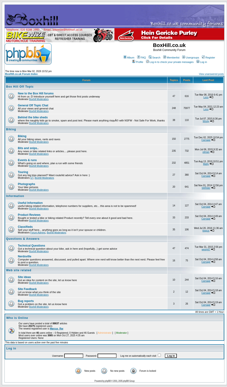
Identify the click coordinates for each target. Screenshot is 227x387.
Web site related (18, 270)
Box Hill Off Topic (20, 86)
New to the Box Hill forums (36, 93)
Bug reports (26, 301)
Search (154, 57)
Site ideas (24, 277)
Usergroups (190, 57)
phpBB (108, 381)
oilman (206, 152)
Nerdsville (24, 256)
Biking (11, 129)
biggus (206, 230)
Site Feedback (27, 289)
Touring (23, 172)
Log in (202, 62)
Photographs (26, 184)
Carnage (205, 140)
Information (15, 196)
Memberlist (171, 57)
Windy (206, 121)
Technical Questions (31, 245)
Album (129, 57)
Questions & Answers (23, 238)
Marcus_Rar (56, 328)
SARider (206, 188)
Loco (205, 97)
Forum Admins (37, 232)
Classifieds (25, 226)
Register (208, 57)
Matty (206, 164)
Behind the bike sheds (33, 117)
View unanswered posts (211, 74)
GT (31, 178)
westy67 (206, 249)
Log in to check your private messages (170, 62)
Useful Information (30, 203)
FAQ (141, 57)
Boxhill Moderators (39, 99)
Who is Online (17, 318)
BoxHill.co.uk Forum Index (21, 74)
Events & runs (27, 160)
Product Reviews (29, 215)
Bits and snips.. (28, 148)
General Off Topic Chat (33, 105)
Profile (137, 62)
